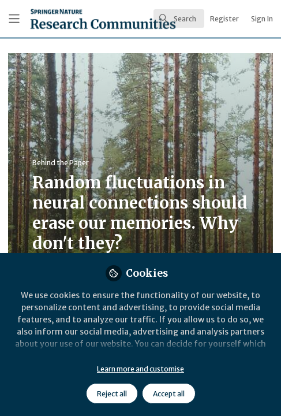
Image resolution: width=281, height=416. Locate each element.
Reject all (112, 393)
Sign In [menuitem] (262, 18)
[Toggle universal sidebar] (14, 19)
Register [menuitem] (224, 18)
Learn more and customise (140, 369)
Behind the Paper (60, 162)
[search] (178, 18)
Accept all (169, 393)
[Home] (69, 19)
